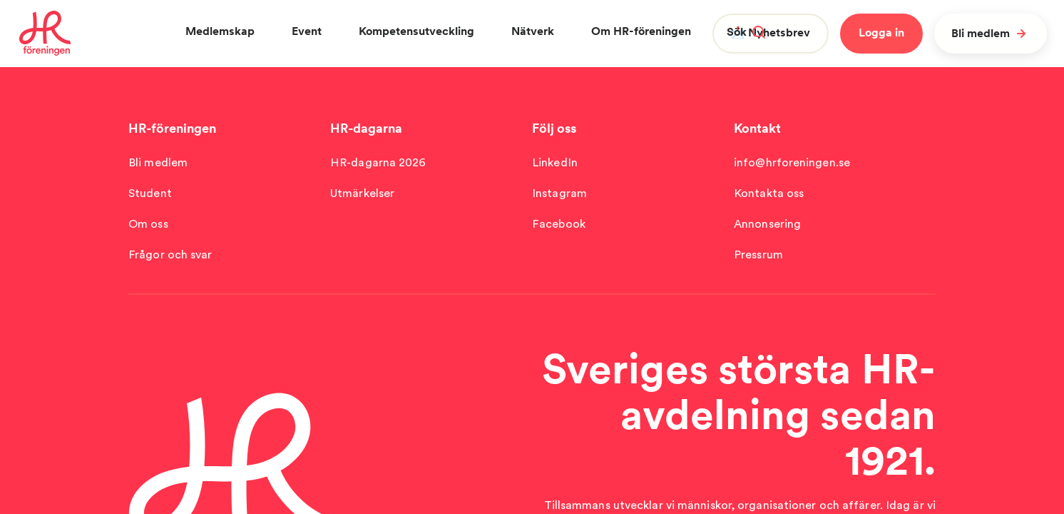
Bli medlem (990, 33)
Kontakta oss (769, 193)
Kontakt (757, 128)
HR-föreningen (172, 128)
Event (307, 31)
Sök (746, 32)
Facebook (558, 224)
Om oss (148, 224)
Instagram (559, 193)
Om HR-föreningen (641, 31)
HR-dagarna (366, 128)
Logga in (881, 32)
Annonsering (767, 224)
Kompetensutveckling (416, 31)
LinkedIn (555, 162)
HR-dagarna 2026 (378, 162)
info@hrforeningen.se (792, 162)
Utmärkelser (362, 193)
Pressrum (758, 254)
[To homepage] (45, 33)
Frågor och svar (170, 254)
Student (150, 193)
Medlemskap (220, 31)
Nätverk (532, 31)
